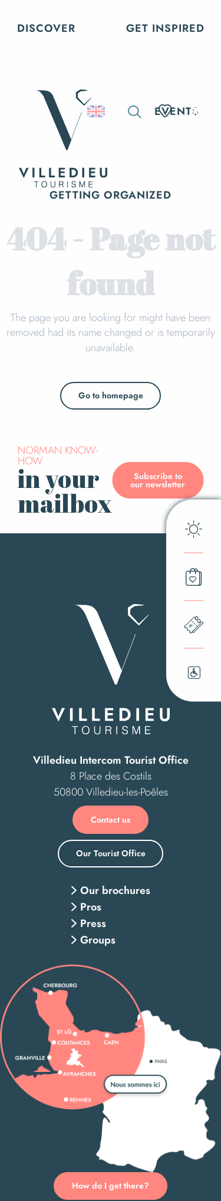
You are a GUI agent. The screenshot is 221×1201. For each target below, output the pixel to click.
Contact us (110, 820)
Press (93, 923)
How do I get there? (110, 1186)
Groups (98, 940)
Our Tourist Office (111, 853)
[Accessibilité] (195, 110)
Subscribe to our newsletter (157, 480)
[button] (134, 111)
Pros (90, 907)
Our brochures (115, 890)
